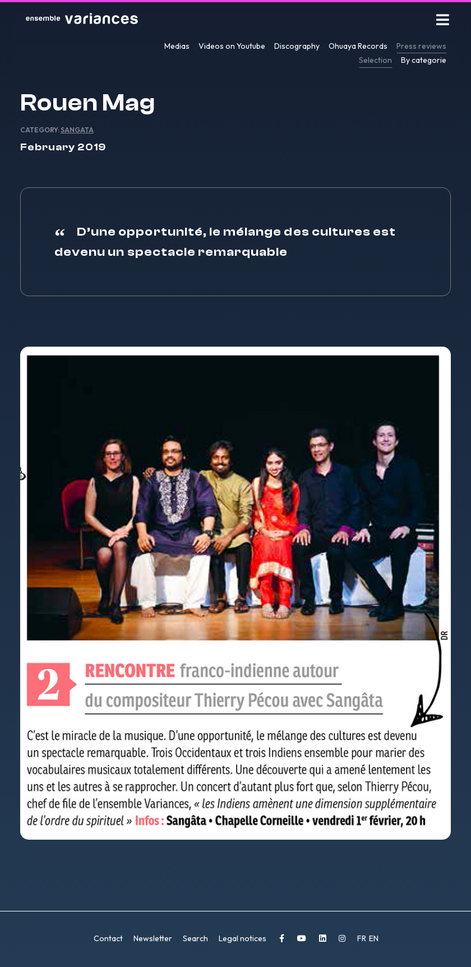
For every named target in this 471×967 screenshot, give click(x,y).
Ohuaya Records (358, 46)
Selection (375, 60)
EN (373, 938)
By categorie (423, 60)
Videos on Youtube (231, 46)
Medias (177, 46)
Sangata (77, 130)
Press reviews (421, 46)
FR (362, 938)
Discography (297, 46)
